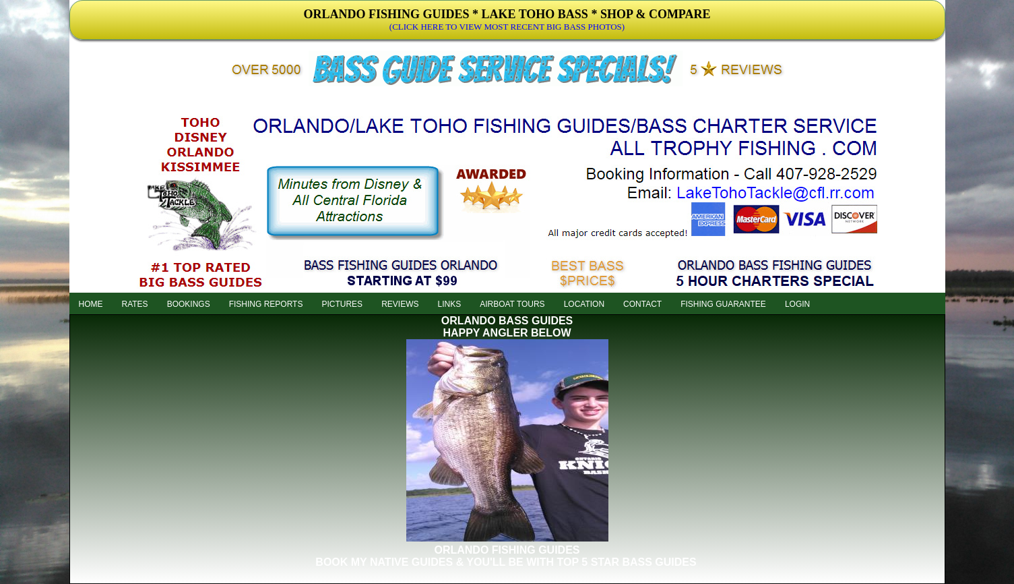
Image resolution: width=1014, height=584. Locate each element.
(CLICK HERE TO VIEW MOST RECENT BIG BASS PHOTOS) (507, 27)
